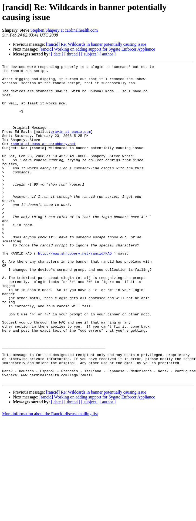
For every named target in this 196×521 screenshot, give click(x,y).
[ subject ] (90, 54)
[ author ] (108, 54)
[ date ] (57, 54)
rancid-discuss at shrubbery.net (43, 159)
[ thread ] (72, 54)
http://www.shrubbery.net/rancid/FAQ (75, 291)
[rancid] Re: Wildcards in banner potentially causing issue (96, 44)
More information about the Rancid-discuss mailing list (50, 477)
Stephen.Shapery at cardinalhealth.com (64, 30)
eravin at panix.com (70, 145)
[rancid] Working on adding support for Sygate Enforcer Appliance (97, 49)
